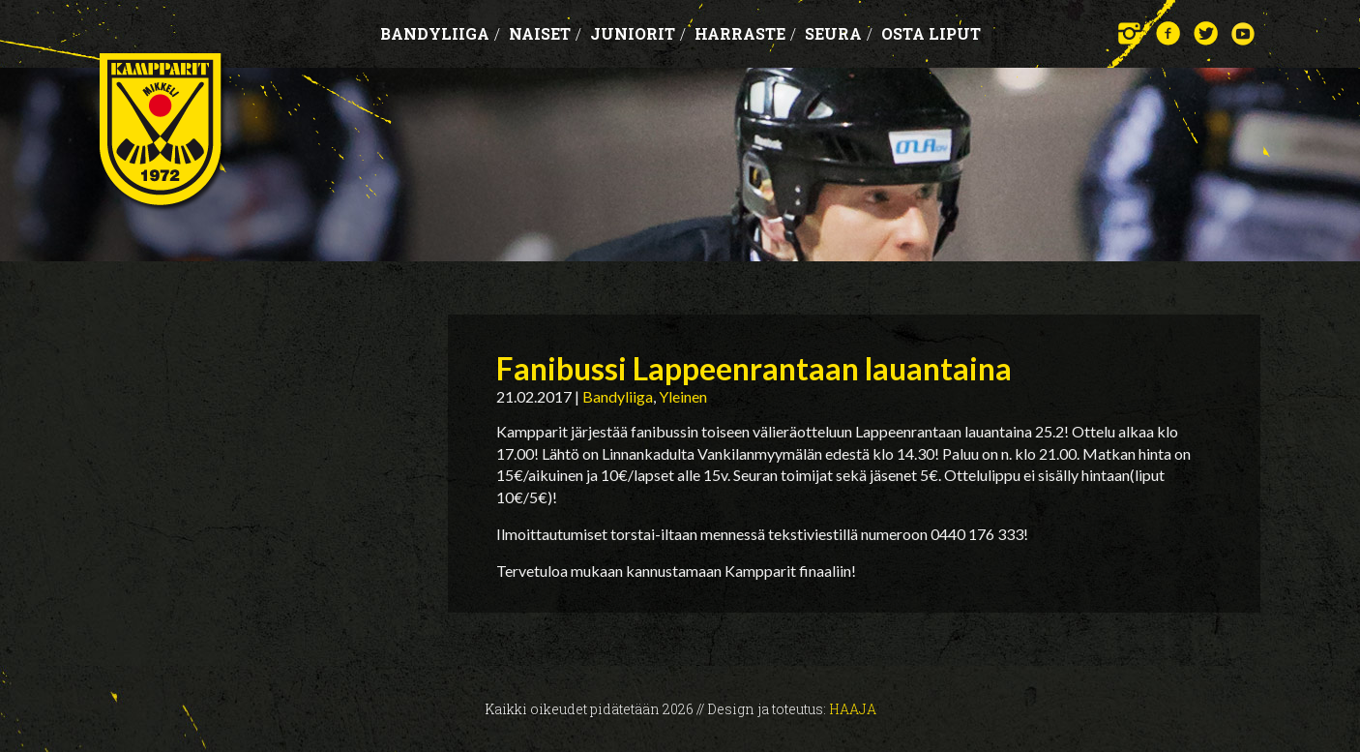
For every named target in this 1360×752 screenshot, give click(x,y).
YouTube (1243, 33)
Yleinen (683, 396)
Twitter (1206, 33)
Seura (838, 33)
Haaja (852, 709)
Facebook (1168, 33)
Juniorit (638, 33)
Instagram (1130, 33)
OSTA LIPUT (931, 33)
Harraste (745, 33)
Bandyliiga (440, 33)
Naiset (545, 33)
